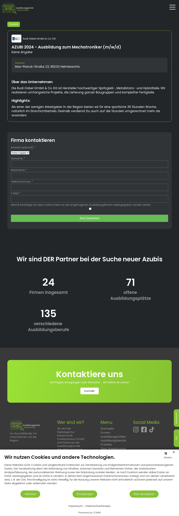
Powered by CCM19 (89, 512)
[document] (89, 472)
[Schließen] (173, 452)
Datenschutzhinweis (98, 506)
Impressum (76, 506)
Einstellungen (85, 494)
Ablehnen (30, 494)
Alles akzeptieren (144, 494)
